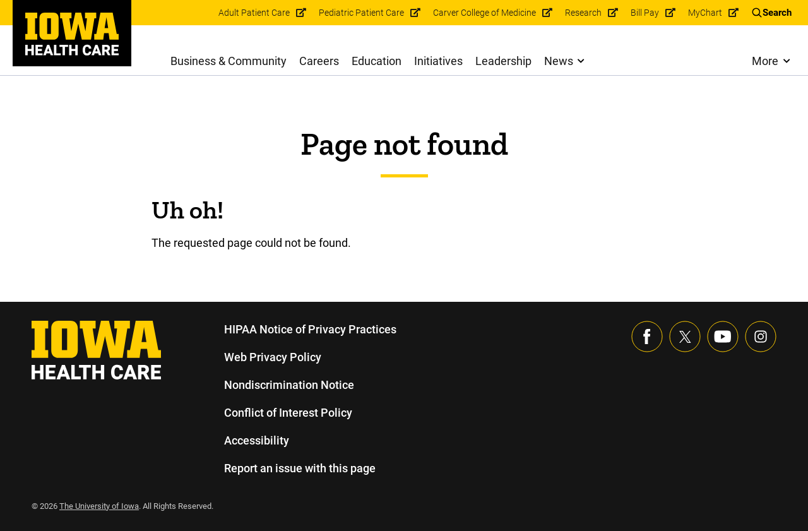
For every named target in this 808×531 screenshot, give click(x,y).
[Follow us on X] (685, 336)
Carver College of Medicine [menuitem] (485, 13)
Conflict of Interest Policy (288, 412)
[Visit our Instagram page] (760, 336)
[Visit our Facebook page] (647, 336)
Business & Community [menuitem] (228, 61)
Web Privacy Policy (272, 357)
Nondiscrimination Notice (289, 384)
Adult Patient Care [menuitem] (257, 13)
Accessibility (256, 440)
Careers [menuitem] (319, 61)
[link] (72, 34)
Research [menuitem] (584, 13)
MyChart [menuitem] (705, 13)
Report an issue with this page (300, 468)
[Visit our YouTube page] (723, 336)
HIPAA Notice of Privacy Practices (310, 329)
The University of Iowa (101, 506)
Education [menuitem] (377, 61)
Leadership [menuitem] (504, 61)
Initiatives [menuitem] (439, 61)
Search (777, 12)
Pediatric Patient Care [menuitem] (363, 13)
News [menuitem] (558, 61)
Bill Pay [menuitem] (646, 13)
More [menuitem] (765, 61)
